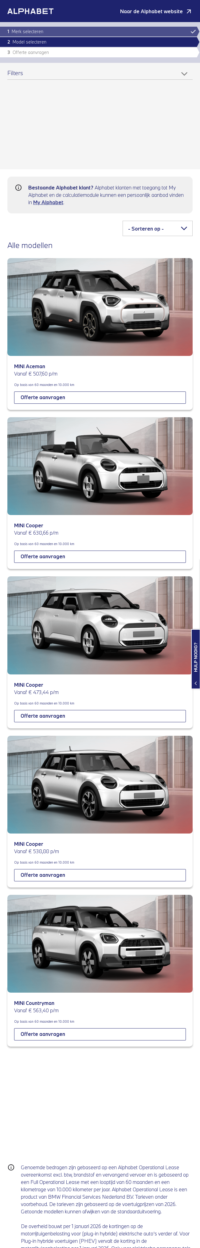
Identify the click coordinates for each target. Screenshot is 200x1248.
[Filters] (100, 75)
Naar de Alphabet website (151, 11)
